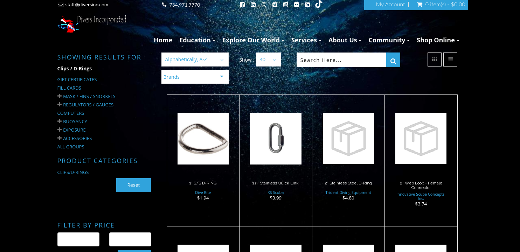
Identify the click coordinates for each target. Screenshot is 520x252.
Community (389, 40)
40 (262, 59)
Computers (70, 113)
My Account (390, 4)
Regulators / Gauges (88, 105)
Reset (133, 185)
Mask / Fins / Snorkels (89, 96)
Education (197, 40)
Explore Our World (253, 40)
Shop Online (438, 40)
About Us (345, 40)
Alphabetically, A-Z (186, 59)
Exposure (74, 130)
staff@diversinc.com (87, 4)
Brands (172, 77)
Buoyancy (75, 121)
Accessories (77, 138)
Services (306, 40)
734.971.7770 (184, 5)
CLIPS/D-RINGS (73, 172)
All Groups (70, 147)
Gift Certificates (77, 79)
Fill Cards (69, 88)
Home (163, 40)
